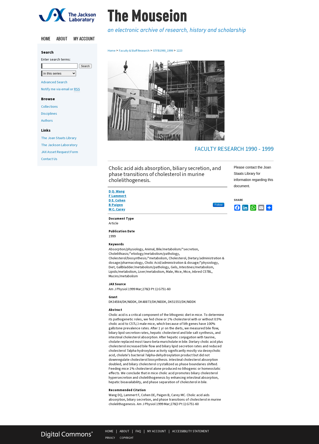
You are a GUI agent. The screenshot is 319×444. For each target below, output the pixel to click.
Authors (47, 120)
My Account (156, 431)
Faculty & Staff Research (134, 51)
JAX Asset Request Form (59, 152)
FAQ (138, 431)
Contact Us (49, 159)
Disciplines (49, 113)
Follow (219, 204)
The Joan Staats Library (59, 138)
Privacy (110, 438)
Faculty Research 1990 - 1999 (234, 149)
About (124, 431)
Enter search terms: (56, 59)
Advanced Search (54, 82)
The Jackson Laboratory (59, 145)
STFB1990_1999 (163, 51)
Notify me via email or (60, 89)
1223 (179, 51)
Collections (49, 106)
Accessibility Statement (190, 431)
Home (111, 51)
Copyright (126, 438)
